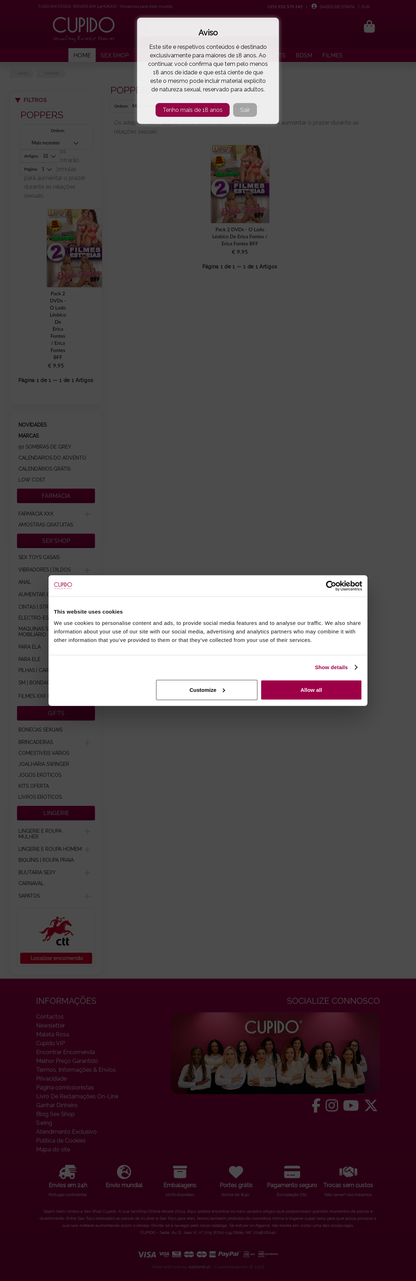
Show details (331, 667)
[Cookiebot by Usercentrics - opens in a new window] (331, 586)
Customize (207, 690)
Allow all (311, 690)
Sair (245, 110)
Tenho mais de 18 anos (193, 110)
